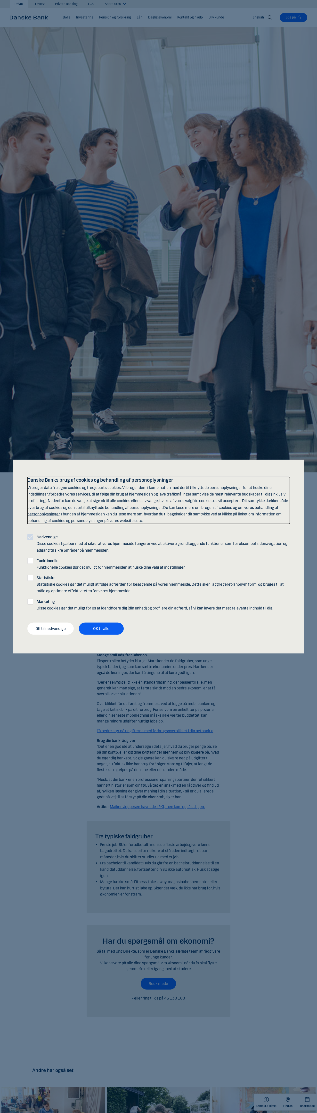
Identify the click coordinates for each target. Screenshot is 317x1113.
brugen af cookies (216, 507)
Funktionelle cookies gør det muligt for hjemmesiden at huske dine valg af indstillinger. (111, 563)
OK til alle (101, 628)
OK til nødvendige (50, 628)
